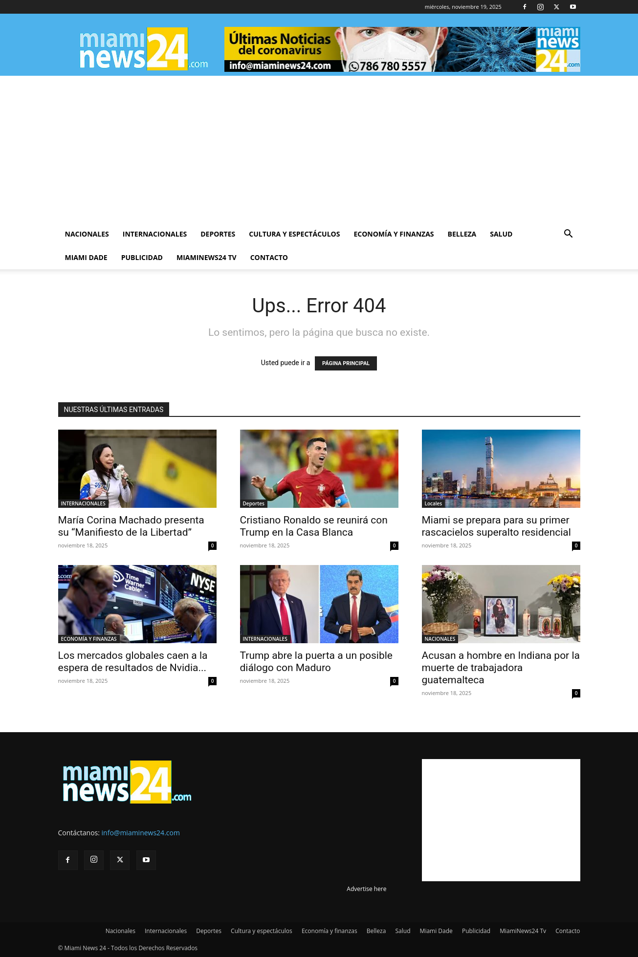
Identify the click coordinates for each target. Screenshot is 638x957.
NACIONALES (440, 638)
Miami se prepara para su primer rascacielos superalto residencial (496, 526)
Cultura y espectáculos (294, 234)
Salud (501, 234)
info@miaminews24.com (141, 832)
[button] (568, 234)
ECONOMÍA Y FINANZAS (89, 638)
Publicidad (142, 257)
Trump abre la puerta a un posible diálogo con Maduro (316, 662)
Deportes (217, 234)
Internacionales (155, 234)
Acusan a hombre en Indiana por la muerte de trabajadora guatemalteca (501, 668)
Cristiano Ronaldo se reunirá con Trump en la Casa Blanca (314, 526)
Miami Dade (86, 257)
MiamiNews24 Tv (206, 257)
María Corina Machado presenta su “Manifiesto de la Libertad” (131, 526)
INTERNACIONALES (83, 503)
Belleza (462, 234)
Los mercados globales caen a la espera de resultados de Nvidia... (133, 662)
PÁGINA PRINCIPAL (346, 363)
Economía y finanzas (393, 234)
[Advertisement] (319, 149)
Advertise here (366, 889)
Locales (433, 503)
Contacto (269, 257)
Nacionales (87, 234)
